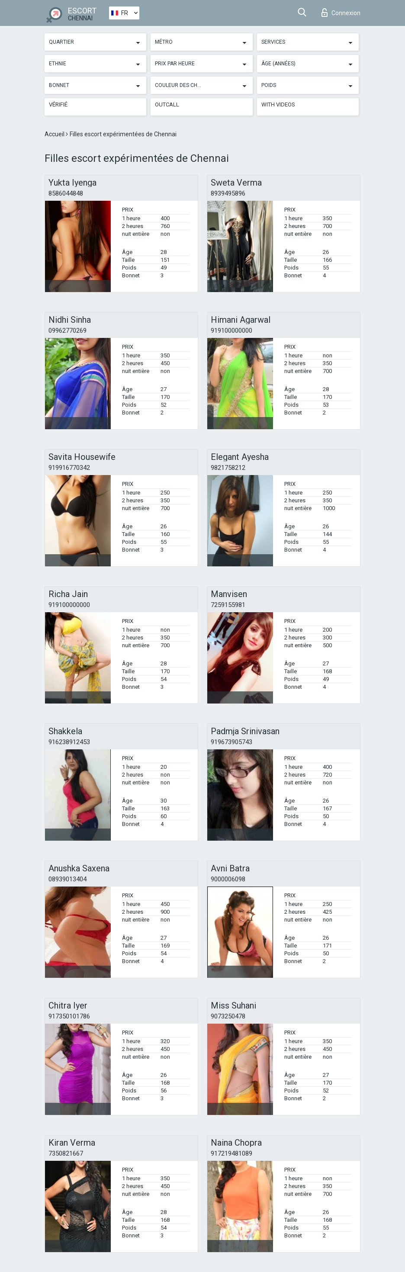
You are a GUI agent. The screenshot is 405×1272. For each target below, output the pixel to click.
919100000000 (231, 330)
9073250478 (228, 1016)
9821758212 (228, 468)
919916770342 (69, 468)
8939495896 (228, 193)
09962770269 (67, 330)
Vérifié (58, 104)
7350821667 (65, 1153)
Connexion (340, 12)
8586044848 (65, 193)
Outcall (167, 104)
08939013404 (67, 879)
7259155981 (228, 605)
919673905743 (231, 742)
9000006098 (228, 879)
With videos (278, 104)
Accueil (55, 134)
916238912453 (69, 742)
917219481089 (231, 1153)
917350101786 (69, 1016)
